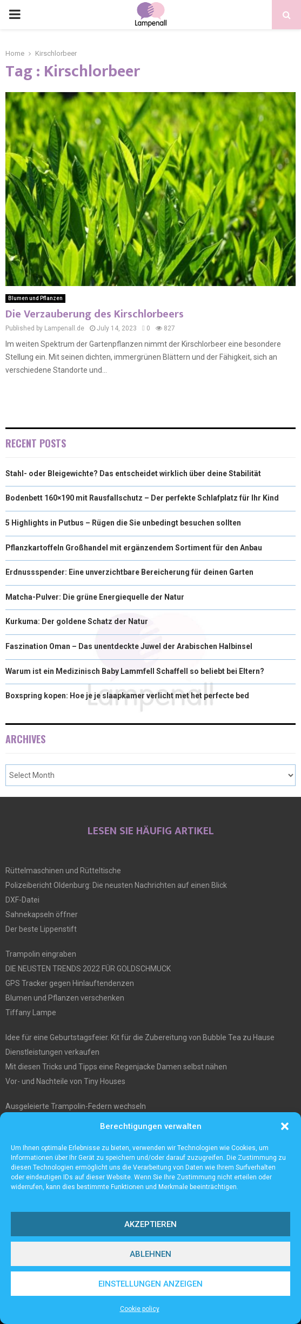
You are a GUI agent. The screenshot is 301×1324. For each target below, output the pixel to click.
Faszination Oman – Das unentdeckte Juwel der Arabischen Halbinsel (128, 646)
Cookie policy (139, 1309)
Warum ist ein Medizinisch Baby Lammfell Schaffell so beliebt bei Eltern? (134, 671)
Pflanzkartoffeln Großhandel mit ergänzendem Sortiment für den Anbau (133, 547)
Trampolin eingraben (40, 954)
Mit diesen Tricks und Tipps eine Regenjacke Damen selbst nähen (116, 1066)
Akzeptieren (150, 1224)
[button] (284, 1126)
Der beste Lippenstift (41, 929)
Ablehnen (150, 1254)
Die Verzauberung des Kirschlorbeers (94, 314)
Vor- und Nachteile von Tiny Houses (65, 1081)
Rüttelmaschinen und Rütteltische (63, 870)
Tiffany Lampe (30, 1012)
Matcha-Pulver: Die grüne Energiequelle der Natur (94, 597)
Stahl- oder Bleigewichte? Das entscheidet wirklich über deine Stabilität (133, 473)
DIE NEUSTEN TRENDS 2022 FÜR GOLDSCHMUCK (88, 968)
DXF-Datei (22, 899)
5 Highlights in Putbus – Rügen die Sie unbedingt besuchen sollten (123, 522)
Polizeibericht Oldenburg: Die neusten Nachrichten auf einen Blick (116, 885)
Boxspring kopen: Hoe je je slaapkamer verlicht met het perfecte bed (127, 695)
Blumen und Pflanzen (35, 298)
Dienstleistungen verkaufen (52, 1052)
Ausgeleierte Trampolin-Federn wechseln (75, 1106)
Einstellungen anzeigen (150, 1284)
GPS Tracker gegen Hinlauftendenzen (69, 983)
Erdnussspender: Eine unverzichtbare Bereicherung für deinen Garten (129, 572)
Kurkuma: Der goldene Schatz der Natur (76, 621)
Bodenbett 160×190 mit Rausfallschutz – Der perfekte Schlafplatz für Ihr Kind (142, 498)
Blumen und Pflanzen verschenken (64, 998)
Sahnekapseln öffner (41, 914)
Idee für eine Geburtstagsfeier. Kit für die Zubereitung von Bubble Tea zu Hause (140, 1037)
